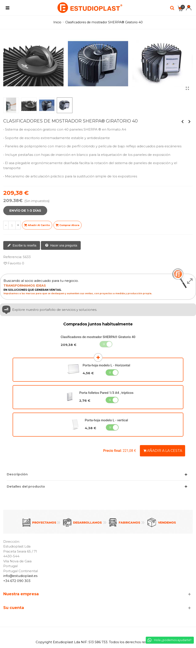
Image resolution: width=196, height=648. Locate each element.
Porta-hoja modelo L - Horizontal (106, 365)
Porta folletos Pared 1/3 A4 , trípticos (106, 393)
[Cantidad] (12, 225)
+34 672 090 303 (16, 581)
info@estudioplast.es (20, 576)
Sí (104, 344)
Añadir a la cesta (162, 451)
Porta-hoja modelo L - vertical (106, 420)
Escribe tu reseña (21, 245)
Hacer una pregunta (61, 245)
